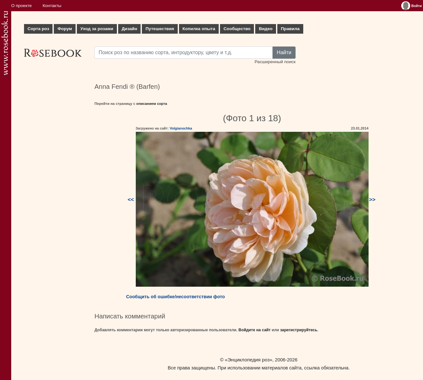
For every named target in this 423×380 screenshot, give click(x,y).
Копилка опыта (199, 28)
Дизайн (129, 28)
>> (372, 200)
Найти (284, 52)
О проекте (21, 5)
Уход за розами (96, 28)
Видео (266, 28)
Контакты (52, 5)
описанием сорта (151, 104)
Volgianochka (181, 128)
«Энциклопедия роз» (248, 359)
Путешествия (159, 28)
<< (131, 200)
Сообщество (237, 28)
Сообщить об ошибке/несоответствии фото (175, 296)
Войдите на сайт (255, 330)
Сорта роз (38, 28)
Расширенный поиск (275, 61)
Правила (290, 28)
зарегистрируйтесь (298, 330)
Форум (64, 28)
